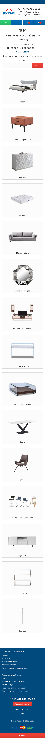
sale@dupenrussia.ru (29, 12)
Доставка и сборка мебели (13, 681)
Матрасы (22, 215)
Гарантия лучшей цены (11, 675)
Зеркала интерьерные (22, 291)
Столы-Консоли (22, 366)
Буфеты (22, 555)
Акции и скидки (8, 684)
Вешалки (22, 631)
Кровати (22, 102)
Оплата (5, 678)
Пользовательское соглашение (15, 691)
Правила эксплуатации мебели (14, 688)
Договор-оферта (9, 665)
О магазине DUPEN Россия (13, 652)
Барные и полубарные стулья (23, 517)
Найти (37, 65)
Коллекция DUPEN (9, 661)
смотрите (22, 51)
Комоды (22, 177)
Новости (5, 655)
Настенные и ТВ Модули (22, 328)
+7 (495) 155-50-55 (29, 8)
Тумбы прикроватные (22, 139)
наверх (22, 735)
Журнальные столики (22, 404)
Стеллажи (22, 593)
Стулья (22, 480)
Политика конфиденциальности (15, 668)
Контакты (6, 658)
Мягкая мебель (22, 253)
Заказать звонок (22, 704)
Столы (22, 442)
